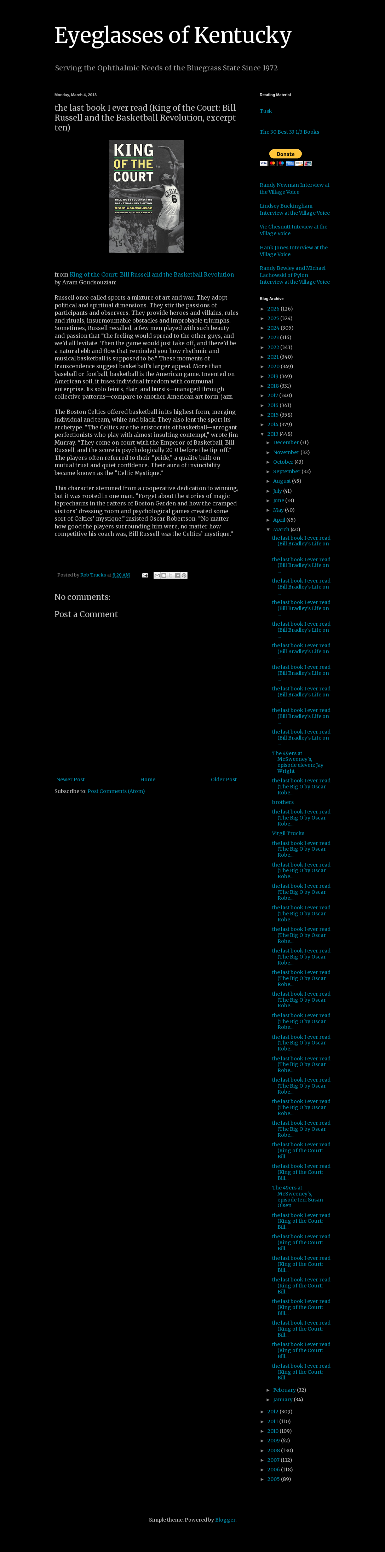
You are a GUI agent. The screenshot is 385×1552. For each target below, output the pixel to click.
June (279, 500)
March (282, 529)
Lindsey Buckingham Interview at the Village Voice (295, 209)
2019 (274, 376)
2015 (274, 415)
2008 (274, 1450)
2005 (274, 1479)
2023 (274, 337)
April (279, 520)
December (286, 442)
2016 (274, 405)
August (282, 481)
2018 (274, 386)
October (283, 462)
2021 (274, 357)
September (287, 471)
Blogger (225, 1520)
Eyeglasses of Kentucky (173, 35)
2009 (274, 1440)
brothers (283, 802)
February (285, 1390)
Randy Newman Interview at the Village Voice (294, 188)
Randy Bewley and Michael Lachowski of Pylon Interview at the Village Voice (295, 275)
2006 (274, 1469)
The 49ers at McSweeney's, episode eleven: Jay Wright (297, 762)
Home (147, 779)
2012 (274, 1411)
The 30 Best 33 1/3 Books (289, 132)
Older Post (224, 779)
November (286, 452)
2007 (274, 1460)
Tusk (266, 111)
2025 (274, 318)
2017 (273, 395)
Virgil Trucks (288, 833)
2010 (274, 1431)
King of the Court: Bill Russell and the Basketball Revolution (152, 274)
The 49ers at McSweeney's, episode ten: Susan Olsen (297, 1197)
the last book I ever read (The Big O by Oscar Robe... (301, 786)
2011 (273, 1421)
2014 (274, 424)
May (279, 510)
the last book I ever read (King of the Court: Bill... (301, 1150)
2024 (274, 328)
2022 (274, 347)
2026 (274, 309)
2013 (274, 434)
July (278, 491)
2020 (274, 366)
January (283, 1399)
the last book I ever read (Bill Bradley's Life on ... (301, 544)
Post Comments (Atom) (116, 791)
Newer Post (70, 779)
